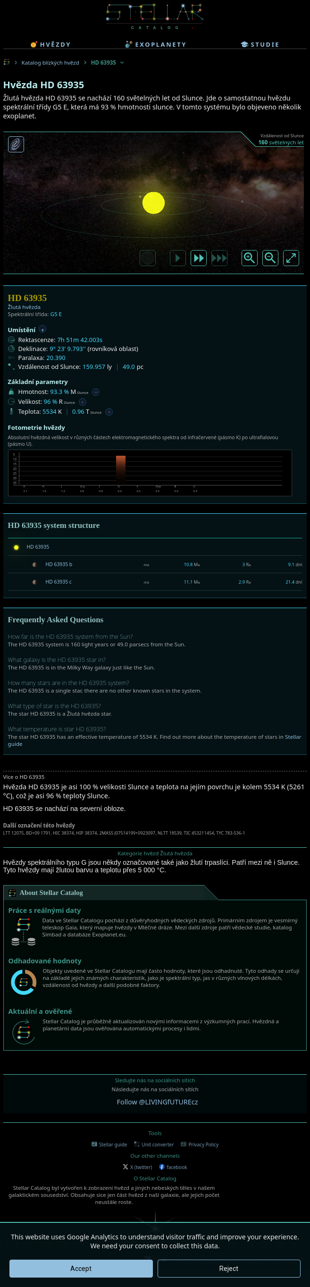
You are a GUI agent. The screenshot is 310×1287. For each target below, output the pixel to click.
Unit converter (154, 1144)
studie (260, 44)
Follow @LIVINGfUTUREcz (157, 1101)
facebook (173, 1167)
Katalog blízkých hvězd (50, 62)
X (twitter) (137, 1167)
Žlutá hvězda (24, 306)
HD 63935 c (59, 581)
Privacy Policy (199, 1144)
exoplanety (155, 44)
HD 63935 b (59, 564)
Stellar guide (109, 1144)
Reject (228, 1268)
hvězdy (50, 44)
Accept (81, 1268)
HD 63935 (38, 546)
